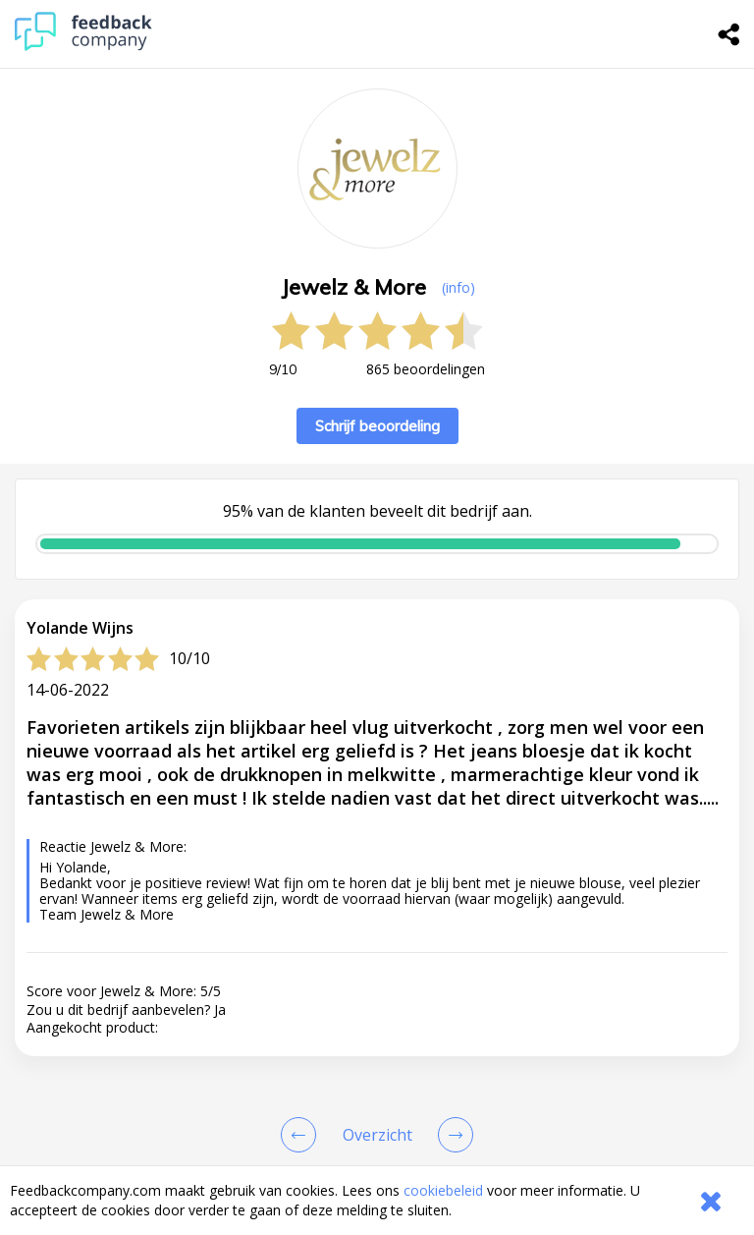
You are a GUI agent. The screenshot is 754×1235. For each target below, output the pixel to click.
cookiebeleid (443, 1190)
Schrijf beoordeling (377, 426)
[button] (377, 1110)
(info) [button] (458, 287)
